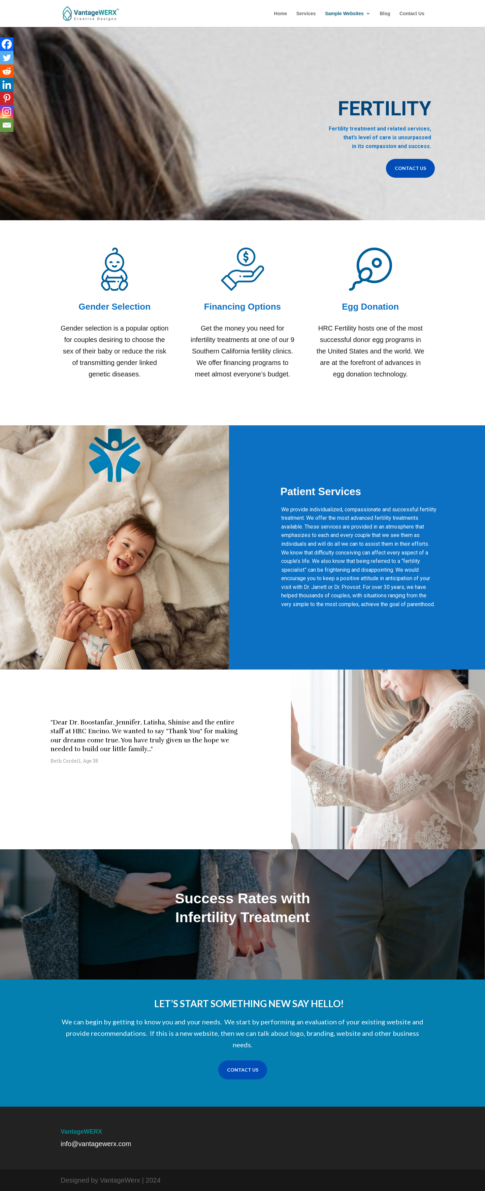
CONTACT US (410, 168)
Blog (385, 13)
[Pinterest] (6, 98)
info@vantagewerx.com (96, 1143)
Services (306, 13)
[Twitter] (6, 57)
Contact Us (411, 13)
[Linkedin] (6, 84)
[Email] (6, 125)
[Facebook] (6, 44)
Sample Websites (344, 13)
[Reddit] (6, 71)
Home (280, 13)
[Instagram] (6, 111)
